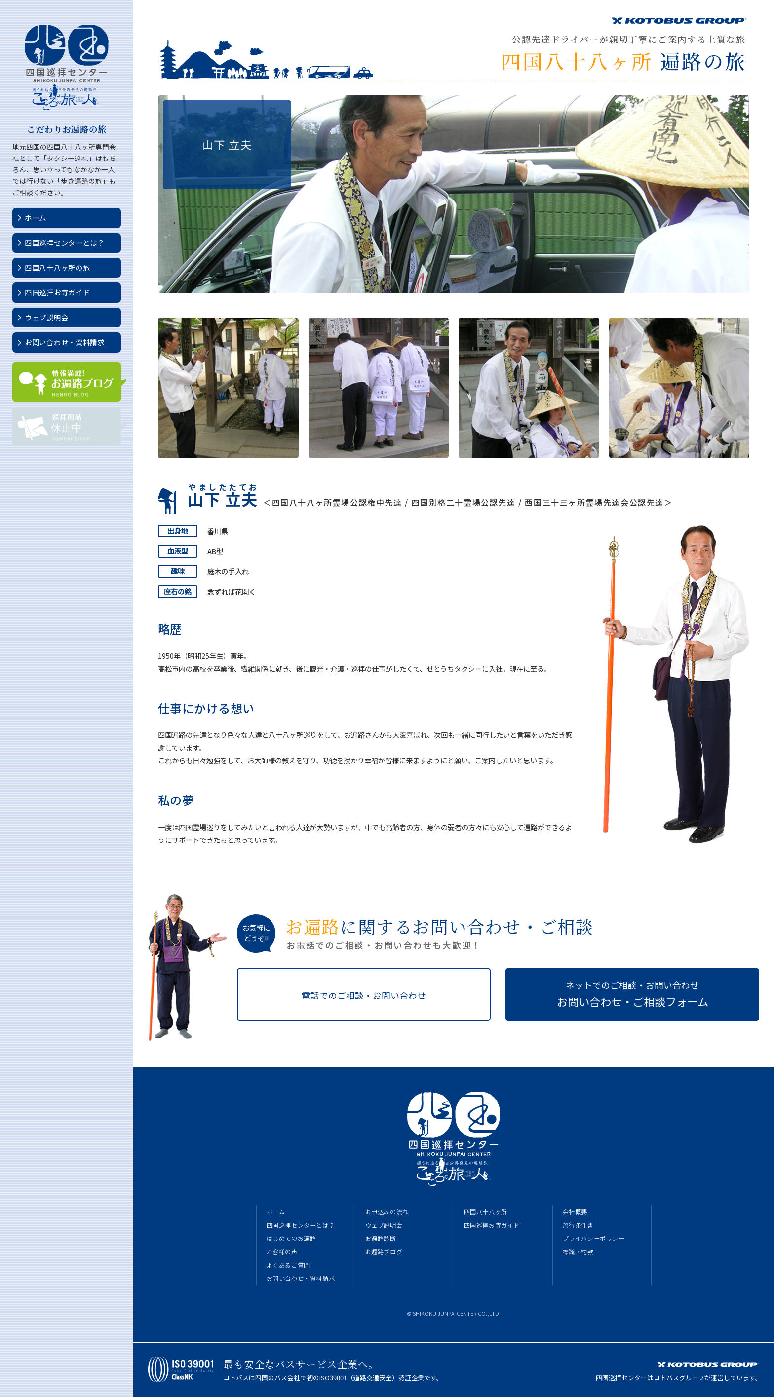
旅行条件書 (578, 1225)
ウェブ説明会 (46, 317)
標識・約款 (578, 1251)
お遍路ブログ (384, 1251)
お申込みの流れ (387, 1211)
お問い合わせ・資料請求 (65, 342)
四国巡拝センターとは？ (65, 243)
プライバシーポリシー (594, 1238)
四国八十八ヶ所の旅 (57, 267)
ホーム (35, 217)
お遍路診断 (380, 1238)
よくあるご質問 (288, 1265)
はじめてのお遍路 (291, 1238)
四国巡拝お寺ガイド (57, 292)
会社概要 (575, 1211)
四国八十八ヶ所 (485, 1211)
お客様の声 (282, 1251)
